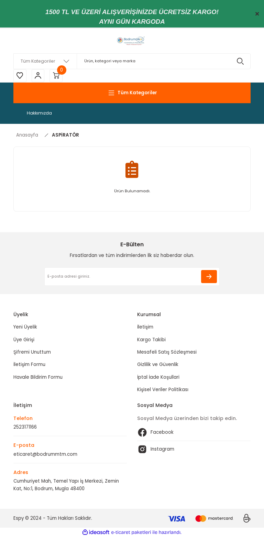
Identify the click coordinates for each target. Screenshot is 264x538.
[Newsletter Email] (132, 277)
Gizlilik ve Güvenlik (157, 365)
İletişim (145, 328)
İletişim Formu (29, 365)
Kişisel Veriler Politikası (162, 390)
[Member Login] (39, 76)
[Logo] (132, 41)
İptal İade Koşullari (158, 378)
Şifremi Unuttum (32, 352)
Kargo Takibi (151, 340)
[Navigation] (132, 93)
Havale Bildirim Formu (38, 378)
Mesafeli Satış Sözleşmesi (167, 352)
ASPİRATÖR (65, 135)
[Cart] (58, 76)
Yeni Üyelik (25, 328)
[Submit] (209, 277)
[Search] (132, 61)
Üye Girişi (23, 340)
